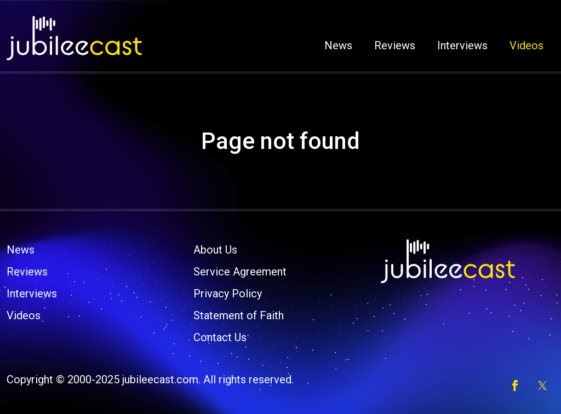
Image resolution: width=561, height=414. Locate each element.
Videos (526, 45)
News (338, 45)
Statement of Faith (238, 315)
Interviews (462, 45)
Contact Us (220, 337)
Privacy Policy (227, 293)
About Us (215, 249)
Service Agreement (240, 271)
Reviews (394, 45)
